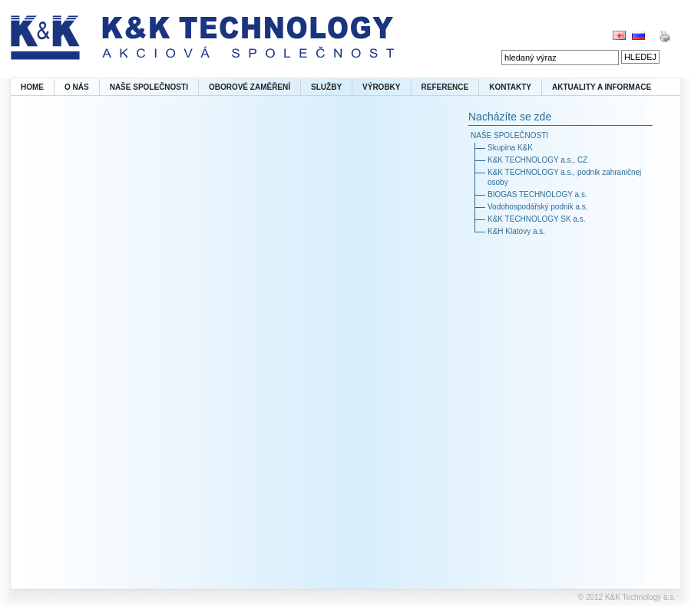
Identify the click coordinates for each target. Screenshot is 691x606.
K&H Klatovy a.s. (516, 231)
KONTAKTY (510, 87)
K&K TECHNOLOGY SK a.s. (536, 219)
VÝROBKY (381, 87)
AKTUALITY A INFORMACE (601, 87)
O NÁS (76, 87)
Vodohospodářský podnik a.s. (538, 207)
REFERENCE (445, 87)
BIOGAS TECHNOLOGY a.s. (537, 194)
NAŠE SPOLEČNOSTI (149, 87)
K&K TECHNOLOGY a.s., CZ (537, 160)
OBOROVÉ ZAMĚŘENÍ (249, 87)
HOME (32, 87)
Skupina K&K (510, 147)
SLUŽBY (326, 87)
